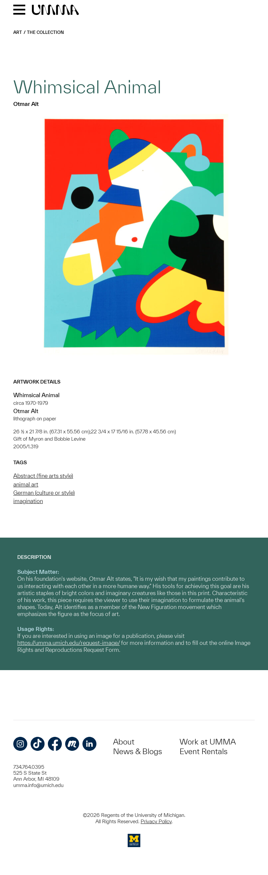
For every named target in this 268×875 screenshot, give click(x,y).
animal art (25, 484)
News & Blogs (137, 751)
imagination (28, 501)
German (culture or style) (44, 492)
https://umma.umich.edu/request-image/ (68, 643)
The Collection (45, 32)
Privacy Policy (156, 821)
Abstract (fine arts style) (43, 476)
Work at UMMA (208, 741)
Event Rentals (203, 751)
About (123, 741)
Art (17, 32)
